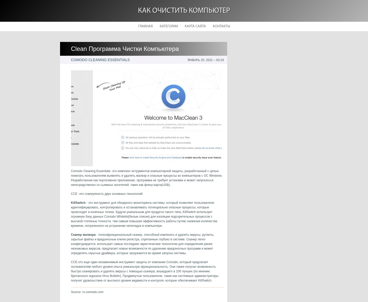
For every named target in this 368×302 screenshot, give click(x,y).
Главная (145, 26)
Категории (169, 26)
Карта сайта (195, 26)
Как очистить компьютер (184, 11)
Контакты (221, 26)
